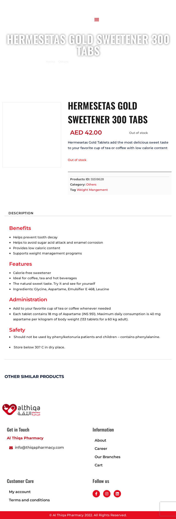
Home (50, 61)
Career (101, 448)
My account (20, 492)
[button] (97, 19)
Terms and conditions (29, 500)
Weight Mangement (92, 190)
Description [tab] (20, 213)
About (100, 440)
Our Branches (107, 457)
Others (63, 61)
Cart (99, 465)
